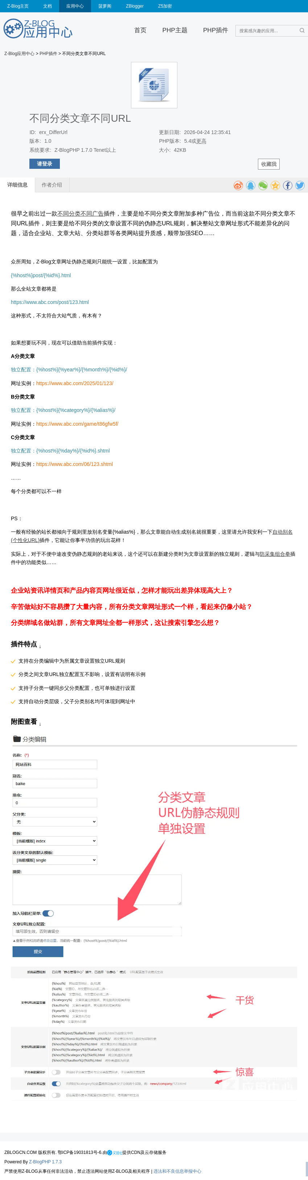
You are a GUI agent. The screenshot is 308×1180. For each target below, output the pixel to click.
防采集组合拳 (275, 554)
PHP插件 (215, 30)
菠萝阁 (104, 6)
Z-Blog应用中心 (19, 53)
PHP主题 (175, 30)
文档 (47, 6)
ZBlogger (135, 6)
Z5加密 (165, 6)
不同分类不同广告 (80, 213)
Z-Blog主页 (18, 6)
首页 (140, 30)
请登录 (44, 164)
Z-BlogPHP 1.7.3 (45, 1161)
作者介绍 (52, 185)
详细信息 (17, 185)
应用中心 (75, 6)
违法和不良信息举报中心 (177, 1171)
